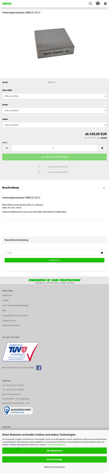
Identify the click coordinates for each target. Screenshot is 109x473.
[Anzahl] (54, 148)
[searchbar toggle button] (90, 3)
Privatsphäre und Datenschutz (15, 315)
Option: (5, 119)
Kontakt (5, 300)
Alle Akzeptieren (54, 450)
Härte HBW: (7, 90)
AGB (4, 310)
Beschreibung (10, 187)
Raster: (5, 105)
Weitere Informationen (54, 467)
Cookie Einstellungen (11, 325)
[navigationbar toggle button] (105, 3)
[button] (6, 148)
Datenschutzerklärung (55, 444)
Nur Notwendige (54, 459)
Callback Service (9, 321)
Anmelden (54, 260)
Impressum (7, 295)
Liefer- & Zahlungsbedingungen (15, 305)
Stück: (5, 142)
